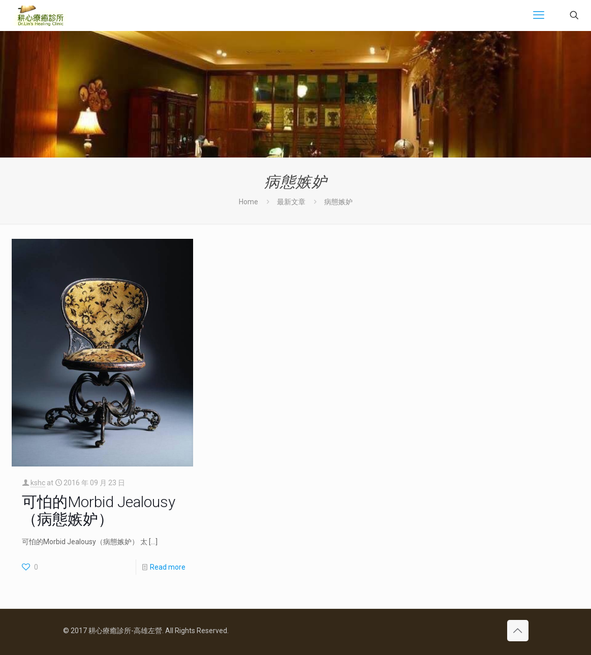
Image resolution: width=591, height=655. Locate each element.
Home (248, 202)
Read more (167, 567)
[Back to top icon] (517, 630)
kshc (37, 483)
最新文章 (291, 202)
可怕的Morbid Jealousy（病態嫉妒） (98, 510)
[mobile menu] (538, 15)
